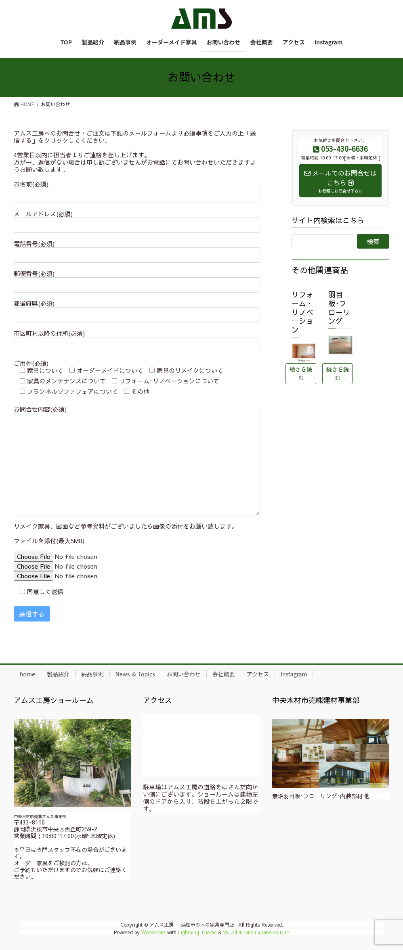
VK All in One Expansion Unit (256, 932)
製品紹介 (58, 674)
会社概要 (223, 674)
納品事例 (92, 674)
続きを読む (301, 373)
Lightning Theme (197, 932)
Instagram (294, 674)
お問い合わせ (184, 674)
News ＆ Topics (135, 674)
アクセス (258, 674)
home (27, 674)
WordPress (153, 932)
